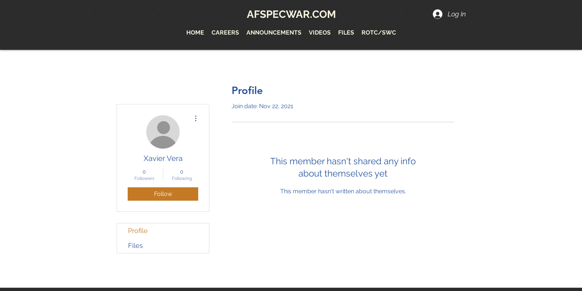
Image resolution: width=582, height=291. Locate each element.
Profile (138, 231)
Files (135, 245)
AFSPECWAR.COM (291, 14)
